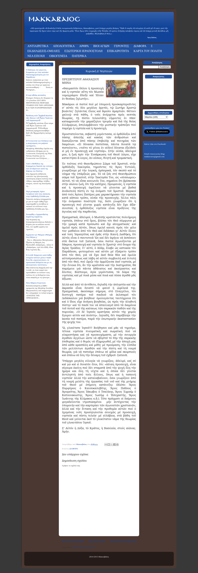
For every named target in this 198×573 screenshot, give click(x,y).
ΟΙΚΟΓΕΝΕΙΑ (58, 56)
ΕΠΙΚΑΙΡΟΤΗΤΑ (118, 51)
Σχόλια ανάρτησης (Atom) (83, 547)
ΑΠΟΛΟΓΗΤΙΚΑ (64, 46)
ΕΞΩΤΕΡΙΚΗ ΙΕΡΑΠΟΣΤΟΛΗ (83, 51)
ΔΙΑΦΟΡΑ (139, 46)
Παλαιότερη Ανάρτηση (123, 541)
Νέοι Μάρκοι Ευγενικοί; (36, 283)
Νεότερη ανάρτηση (73, 541)
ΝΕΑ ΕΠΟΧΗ (36, 56)
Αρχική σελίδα (96, 541)
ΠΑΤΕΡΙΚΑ (79, 56)
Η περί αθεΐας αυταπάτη (36, 95)
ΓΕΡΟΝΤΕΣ (121, 46)
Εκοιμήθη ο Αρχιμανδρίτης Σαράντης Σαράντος (37, 215)
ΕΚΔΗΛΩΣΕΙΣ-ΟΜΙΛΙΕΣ (43, 51)
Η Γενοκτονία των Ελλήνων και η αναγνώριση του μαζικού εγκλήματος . (39, 143)
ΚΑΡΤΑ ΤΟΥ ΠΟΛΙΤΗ (148, 51)
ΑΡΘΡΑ (84, 46)
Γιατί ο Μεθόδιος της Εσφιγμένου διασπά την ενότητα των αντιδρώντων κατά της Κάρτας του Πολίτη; (39, 167)
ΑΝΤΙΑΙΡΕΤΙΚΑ (37, 46)
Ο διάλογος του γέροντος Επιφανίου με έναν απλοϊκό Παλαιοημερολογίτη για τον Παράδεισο (37, 73)
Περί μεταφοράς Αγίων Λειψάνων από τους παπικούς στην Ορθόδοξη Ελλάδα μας (38, 193)
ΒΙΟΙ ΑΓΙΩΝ (101, 46)
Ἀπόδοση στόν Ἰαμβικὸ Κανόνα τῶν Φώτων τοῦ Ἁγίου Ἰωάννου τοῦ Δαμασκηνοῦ (39, 117)
